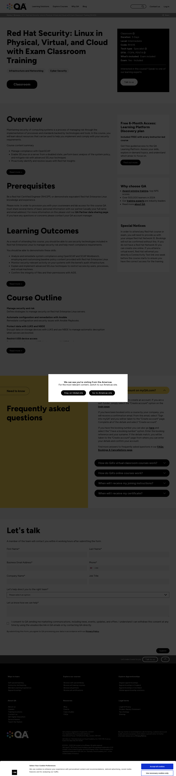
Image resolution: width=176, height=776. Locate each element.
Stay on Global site (73, 393)
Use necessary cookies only (157, 758)
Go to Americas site (102, 393)
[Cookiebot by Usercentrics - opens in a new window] (14, 771)
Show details (34, 772)
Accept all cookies (157, 752)
